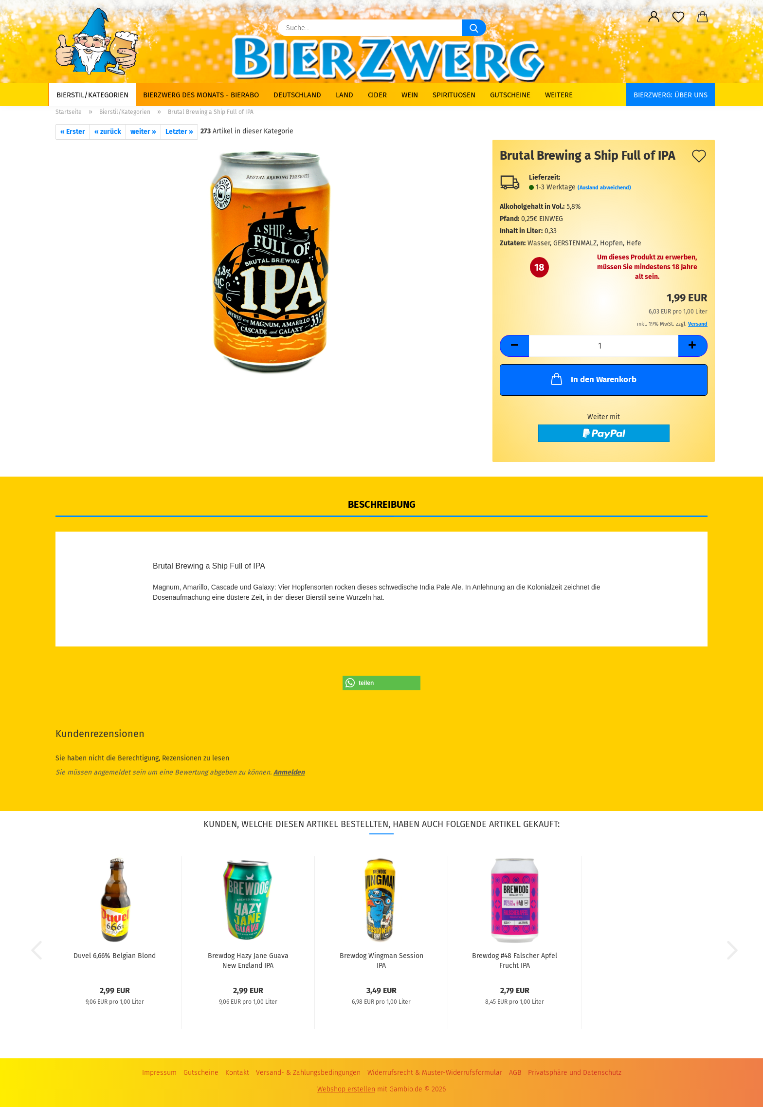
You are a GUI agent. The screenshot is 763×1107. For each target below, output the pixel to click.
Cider (377, 95)
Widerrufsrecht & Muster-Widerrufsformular (434, 1073)
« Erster (72, 132)
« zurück (107, 132)
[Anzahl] (603, 346)
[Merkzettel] (678, 17)
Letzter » (179, 132)
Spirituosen (454, 95)
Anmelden (289, 772)
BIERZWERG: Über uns (671, 95)
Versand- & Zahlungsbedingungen (308, 1073)
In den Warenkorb (592, 379)
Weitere (559, 95)
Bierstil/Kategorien (92, 95)
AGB (515, 1073)
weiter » (143, 132)
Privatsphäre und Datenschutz (574, 1073)
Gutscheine (510, 95)
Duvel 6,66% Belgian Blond (114, 956)
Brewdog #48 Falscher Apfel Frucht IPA (514, 960)
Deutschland (297, 95)
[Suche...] (474, 27)
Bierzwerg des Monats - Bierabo (201, 95)
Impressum (159, 1073)
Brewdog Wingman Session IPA (381, 960)
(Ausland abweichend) (604, 187)
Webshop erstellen (346, 1089)
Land (344, 95)
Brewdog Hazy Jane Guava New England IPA (248, 960)
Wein (409, 95)
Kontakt (237, 1073)
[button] (654, 17)
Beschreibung (382, 504)
